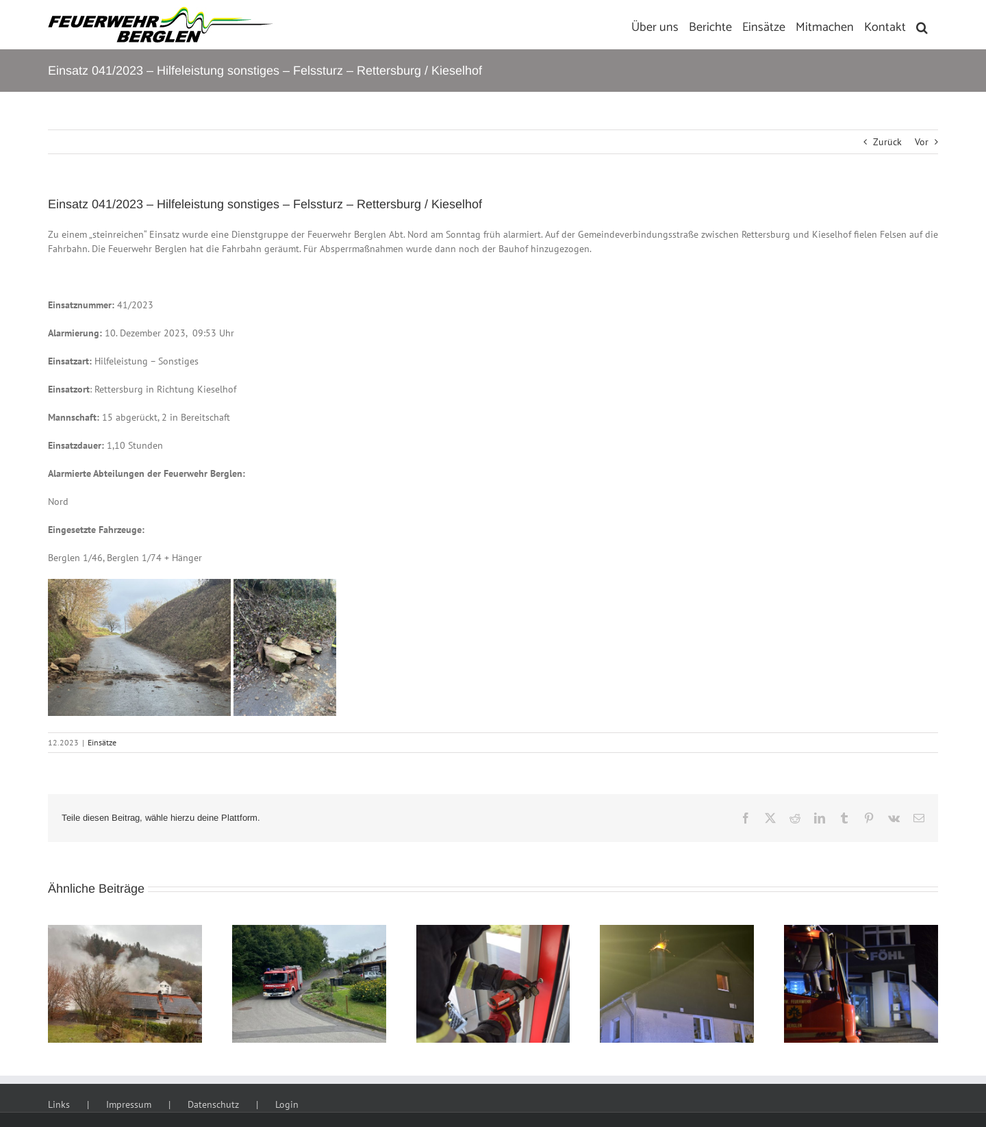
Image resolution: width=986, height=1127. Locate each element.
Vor (921, 142)
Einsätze (102, 742)
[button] (922, 24)
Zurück (887, 142)
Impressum (128, 1104)
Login (287, 1104)
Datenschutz (213, 1104)
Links (59, 1104)
